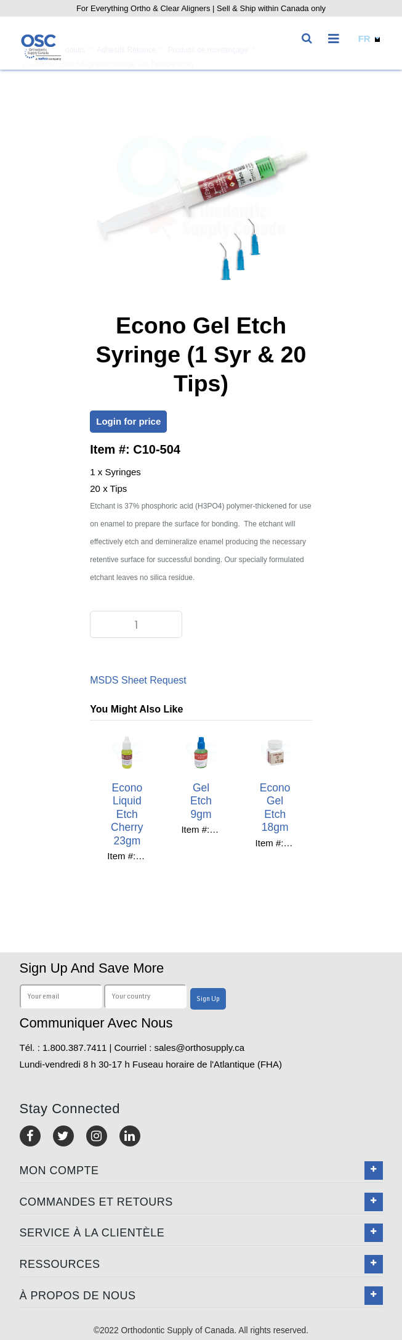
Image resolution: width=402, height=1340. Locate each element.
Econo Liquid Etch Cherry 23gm (127, 814)
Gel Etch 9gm (201, 801)
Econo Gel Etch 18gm (275, 808)
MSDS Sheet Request (138, 680)
